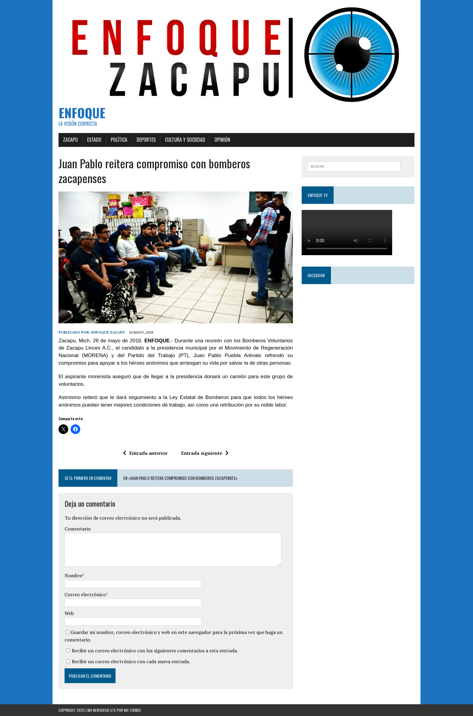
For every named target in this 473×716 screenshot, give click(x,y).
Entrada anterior (145, 453)
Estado (94, 139)
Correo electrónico (85, 594)
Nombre (73, 575)
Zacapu (70, 139)
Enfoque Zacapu (108, 332)
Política (119, 139)
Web (69, 613)
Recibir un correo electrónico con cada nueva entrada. (131, 661)
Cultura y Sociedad (185, 139)
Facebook (316, 275)
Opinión (222, 139)
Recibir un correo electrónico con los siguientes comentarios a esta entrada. (155, 650)
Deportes (146, 139)
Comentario (77, 528)
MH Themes (132, 710)
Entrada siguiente (205, 453)
